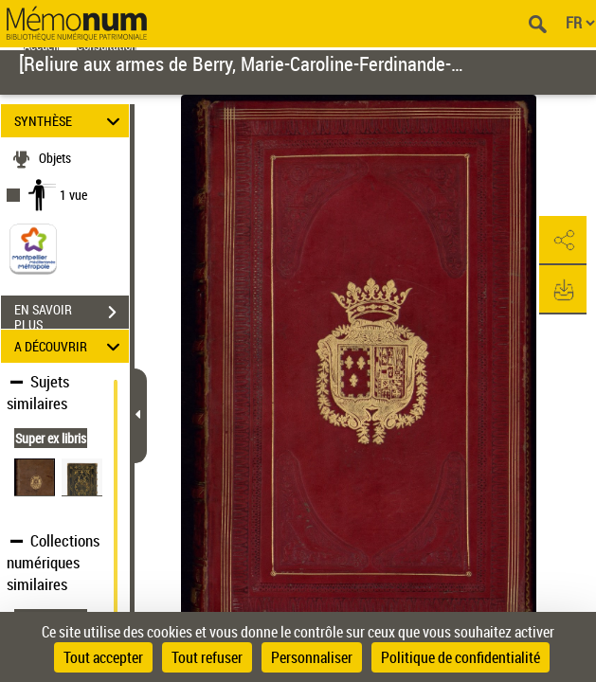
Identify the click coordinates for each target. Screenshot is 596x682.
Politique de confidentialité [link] (460, 657)
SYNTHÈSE (70, 120)
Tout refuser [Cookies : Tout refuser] (207, 657)
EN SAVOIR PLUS (71, 314)
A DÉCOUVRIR (70, 346)
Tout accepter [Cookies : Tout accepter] (103, 657)
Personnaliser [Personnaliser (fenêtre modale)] (311, 657)
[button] (563, 240)
